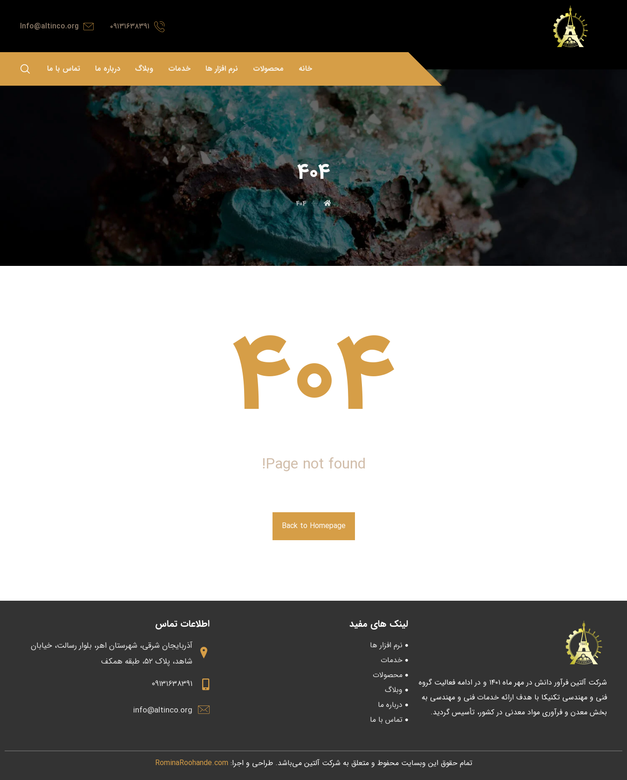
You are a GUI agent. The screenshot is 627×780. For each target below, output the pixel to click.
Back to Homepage (314, 526)
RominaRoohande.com (191, 763)
